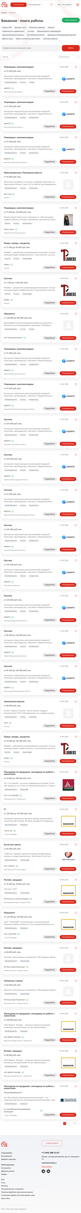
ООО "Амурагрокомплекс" (13, 338)
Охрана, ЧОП (7, 27)
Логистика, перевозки (37, 27)
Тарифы (4, 1174)
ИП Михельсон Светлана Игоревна (16, 899)
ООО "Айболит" (9, 866)
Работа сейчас (9, 229)
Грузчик (8, 278)
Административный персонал (13, 35)
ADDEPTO (7, 88)
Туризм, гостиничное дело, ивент (28, 39)
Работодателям (35, 5)
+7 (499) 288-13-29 (50, 1152)
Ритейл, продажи (13, 879)
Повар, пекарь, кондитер (17, 243)
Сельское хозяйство (50, 39)
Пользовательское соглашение (12, 1189)
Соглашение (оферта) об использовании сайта (18, 1195)
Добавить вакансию (8, 1159)
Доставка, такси (20, 27)
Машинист (9, 313)
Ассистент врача (12, 844)
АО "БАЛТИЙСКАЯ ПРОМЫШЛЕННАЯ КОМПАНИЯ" (17, 1111)
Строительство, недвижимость (13, 31)
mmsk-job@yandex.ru (49, 1163)
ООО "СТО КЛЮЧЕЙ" (11, 795)
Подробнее (50, 91)
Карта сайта (5, 1198)
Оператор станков (13, 980)
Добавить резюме (7, 1171)
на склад (31, 31)
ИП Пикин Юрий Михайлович (14, 967)
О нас (3, 1183)
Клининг (51, 27)
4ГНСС (6, 723)
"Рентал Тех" (8, 831)
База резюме (6, 1168)
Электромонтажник (14, 701)
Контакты (4, 1186)
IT (5, 809)
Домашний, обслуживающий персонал (62, 35)
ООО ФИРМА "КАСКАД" (12, 1037)
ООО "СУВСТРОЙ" (10, 934)
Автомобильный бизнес (35, 35)
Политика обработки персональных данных (17, 1192)
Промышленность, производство (49, 31)
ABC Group (7, 194)
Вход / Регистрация (64, 5)
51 (75, 1123)
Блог (3, 1179)
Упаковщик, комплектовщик (19, 66)
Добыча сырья (7, 39)
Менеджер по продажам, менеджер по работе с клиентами (29, 772)
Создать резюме (71, 20)
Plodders (7, 265)
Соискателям (18, 5)
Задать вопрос (47, 1167)
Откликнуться (68, 91)
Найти (71, 48)
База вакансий (6, 1156)
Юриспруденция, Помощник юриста (23, 172)
